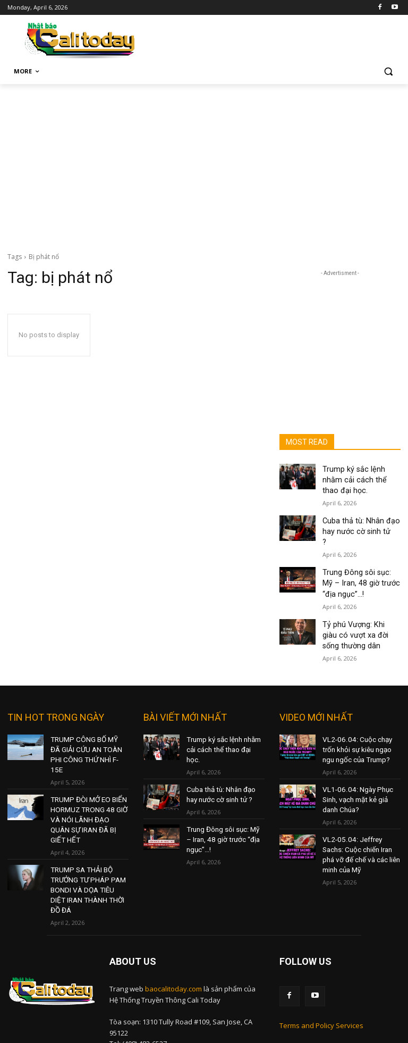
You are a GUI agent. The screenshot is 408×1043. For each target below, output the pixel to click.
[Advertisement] (204, 163)
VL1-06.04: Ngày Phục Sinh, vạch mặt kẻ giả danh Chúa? (354, 755)
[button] (388, 71)
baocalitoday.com (173, 907)
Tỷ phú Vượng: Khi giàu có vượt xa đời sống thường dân (360, 599)
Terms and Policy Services (321, 942)
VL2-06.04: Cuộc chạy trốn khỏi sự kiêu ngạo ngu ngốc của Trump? (361, 709)
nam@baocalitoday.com (185, 984)
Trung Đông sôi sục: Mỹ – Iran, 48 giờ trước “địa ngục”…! (359, 552)
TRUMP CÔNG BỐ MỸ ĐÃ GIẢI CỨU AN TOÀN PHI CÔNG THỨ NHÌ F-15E (86, 709)
